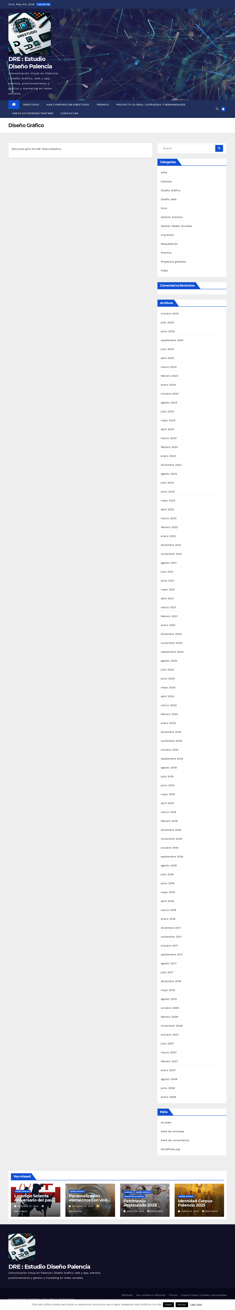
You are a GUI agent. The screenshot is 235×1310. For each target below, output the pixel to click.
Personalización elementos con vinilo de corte (89, 1200)
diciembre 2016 (171, 981)
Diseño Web (169, 199)
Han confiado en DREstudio (68, 104)
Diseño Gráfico (170, 190)
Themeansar (68, 1299)
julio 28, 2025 (136, 1211)
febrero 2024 (169, 375)
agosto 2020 (169, 660)
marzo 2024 (169, 367)
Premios (103, 104)
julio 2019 (167, 776)
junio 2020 (168, 678)
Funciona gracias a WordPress (24, 1299)
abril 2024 (167, 358)
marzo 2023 (169, 438)
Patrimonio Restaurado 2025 (140, 1203)
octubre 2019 (169, 749)
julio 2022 (167, 482)
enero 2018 (168, 918)
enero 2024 (168, 384)
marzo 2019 (168, 812)
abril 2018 (167, 901)
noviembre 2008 (172, 1025)
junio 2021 (167, 580)
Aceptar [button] (168, 1305)
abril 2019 (167, 803)
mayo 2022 (168, 500)
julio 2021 (167, 571)
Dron (164, 208)
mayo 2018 (168, 892)
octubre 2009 (170, 1008)
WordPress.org (170, 1149)
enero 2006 (168, 1097)
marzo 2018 (168, 910)
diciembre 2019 (171, 732)
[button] (217, 109)
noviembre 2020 (172, 643)
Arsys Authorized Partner (32, 113)
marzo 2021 (168, 607)
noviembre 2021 (171, 553)
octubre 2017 (169, 945)
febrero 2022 (169, 527)
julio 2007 (167, 1043)
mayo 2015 (168, 990)
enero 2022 (168, 536)
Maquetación (169, 243)
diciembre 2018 (171, 829)
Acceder (166, 1122)
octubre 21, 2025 (28, 1206)
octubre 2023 (170, 393)
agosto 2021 (169, 562)
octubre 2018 (169, 847)
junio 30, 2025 (190, 1211)
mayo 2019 (168, 794)
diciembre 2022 (171, 464)
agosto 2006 (169, 1079)
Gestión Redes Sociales (176, 226)
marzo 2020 (169, 705)
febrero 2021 (169, 616)
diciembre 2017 (171, 927)
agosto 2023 (169, 402)
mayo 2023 (168, 420)
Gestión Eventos (172, 217)
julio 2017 (167, 972)
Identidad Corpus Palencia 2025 (195, 1203)
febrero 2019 (169, 821)
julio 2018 (167, 874)
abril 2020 (167, 696)
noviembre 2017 (171, 936)
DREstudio (31, 104)
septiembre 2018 (172, 856)
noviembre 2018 (171, 838)
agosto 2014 (169, 999)
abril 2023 (167, 429)
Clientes (166, 181)
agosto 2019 (169, 767)
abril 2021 (167, 598)
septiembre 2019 (172, 758)
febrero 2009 (169, 1016)
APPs (164, 172)
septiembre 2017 (172, 954)
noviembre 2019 (171, 740)
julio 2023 (167, 411)
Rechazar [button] (182, 1305)
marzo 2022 (169, 518)
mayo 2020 (168, 687)
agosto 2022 (169, 473)
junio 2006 (168, 1088)
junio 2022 (168, 491)
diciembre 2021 (171, 545)
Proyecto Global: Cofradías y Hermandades (150, 104)
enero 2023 (168, 456)
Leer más (196, 1304)
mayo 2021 (168, 589)
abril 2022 (167, 509)
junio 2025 (168, 331)
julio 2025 (167, 322)
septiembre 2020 (172, 651)
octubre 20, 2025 (83, 1206)
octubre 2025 (170, 313)
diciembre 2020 (171, 634)
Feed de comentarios (175, 1140)
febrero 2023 (169, 447)
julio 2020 (167, 669)
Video (164, 270)
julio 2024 (167, 349)
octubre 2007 (170, 1034)
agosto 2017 (169, 963)
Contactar (69, 113)
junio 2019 (167, 785)
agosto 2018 (169, 865)
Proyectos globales (173, 261)
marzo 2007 (169, 1052)
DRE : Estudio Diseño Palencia (49, 1266)
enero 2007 (168, 1070)
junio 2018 (167, 883)
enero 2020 (168, 723)
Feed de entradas (172, 1131)
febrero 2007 (169, 1061)
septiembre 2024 (172, 340)
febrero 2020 (169, 714)
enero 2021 (168, 625)
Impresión (167, 235)
